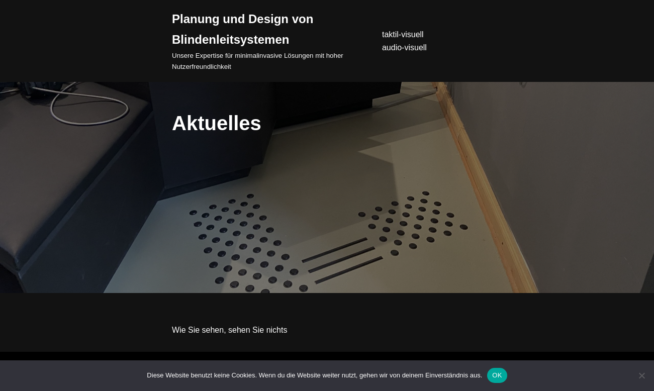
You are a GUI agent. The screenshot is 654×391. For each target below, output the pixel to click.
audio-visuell (404, 47)
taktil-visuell (403, 34)
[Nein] (641, 375)
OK (497, 375)
